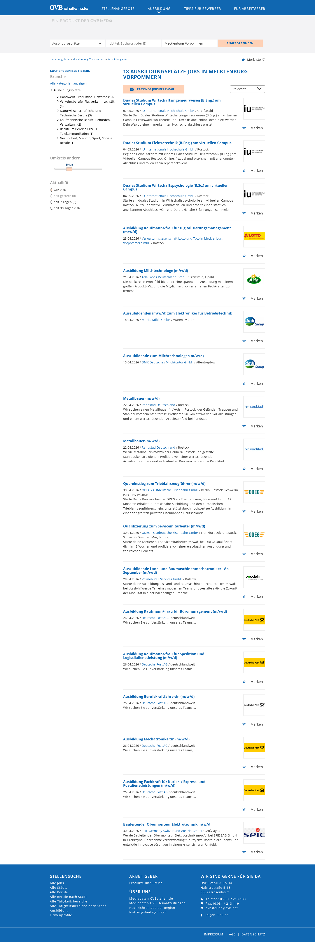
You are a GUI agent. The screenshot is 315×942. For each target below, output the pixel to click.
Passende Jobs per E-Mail (156, 89)
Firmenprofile (61, 915)
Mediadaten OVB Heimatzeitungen (157, 903)
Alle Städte (59, 887)
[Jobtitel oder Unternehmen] (133, 43)
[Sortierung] (243, 89)
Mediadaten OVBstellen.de (151, 898)
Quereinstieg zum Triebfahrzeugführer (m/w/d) (164, 483)
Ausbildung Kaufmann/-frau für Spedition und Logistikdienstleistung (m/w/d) (163, 656)
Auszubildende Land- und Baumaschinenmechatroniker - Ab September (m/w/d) (176, 570)
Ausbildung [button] (159, 8)
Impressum (214, 934)
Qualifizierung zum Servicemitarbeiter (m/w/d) (164, 526)
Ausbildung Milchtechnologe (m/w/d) (155, 270)
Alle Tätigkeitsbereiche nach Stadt (78, 906)
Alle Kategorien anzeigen (68, 83)
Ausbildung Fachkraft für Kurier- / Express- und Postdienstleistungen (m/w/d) (164, 783)
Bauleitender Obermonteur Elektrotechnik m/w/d (166, 824)
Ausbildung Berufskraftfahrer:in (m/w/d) (158, 696)
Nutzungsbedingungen (148, 912)
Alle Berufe (59, 892)
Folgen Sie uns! (217, 915)
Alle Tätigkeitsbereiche (68, 901)
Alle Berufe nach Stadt (68, 897)
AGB (232, 934)
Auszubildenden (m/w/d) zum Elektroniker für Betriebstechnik (177, 313)
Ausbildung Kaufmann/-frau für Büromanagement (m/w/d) (175, 611)
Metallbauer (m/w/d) (141, 398)
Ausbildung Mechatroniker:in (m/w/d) (156, 739)
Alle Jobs (57, 883)
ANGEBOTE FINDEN (240, 43)
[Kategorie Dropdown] (100, 44)
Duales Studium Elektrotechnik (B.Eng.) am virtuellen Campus (177, 142)
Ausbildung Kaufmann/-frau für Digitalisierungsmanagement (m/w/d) (177, 230)
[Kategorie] (73, 44)
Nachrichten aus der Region (152, 908)
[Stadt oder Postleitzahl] (189, 43)
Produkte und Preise (146, 883)
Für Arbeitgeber (249, 8)
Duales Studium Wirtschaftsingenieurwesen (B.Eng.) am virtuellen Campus (172, 102)
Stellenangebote (118, 8)
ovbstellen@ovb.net (222, 908)
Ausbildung (59, 910)
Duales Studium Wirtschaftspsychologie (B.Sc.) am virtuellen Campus (176, 187)
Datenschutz (253, 934)
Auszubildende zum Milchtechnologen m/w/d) (163, 355)
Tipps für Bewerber (202, 8)
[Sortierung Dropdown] (260, 89)
